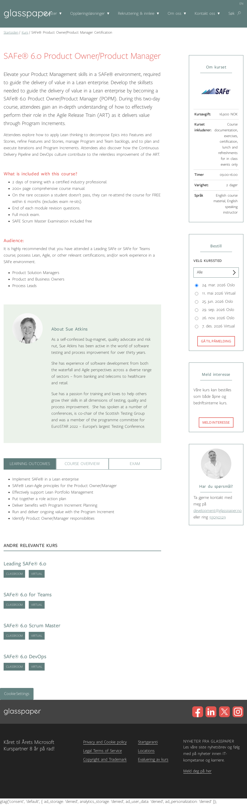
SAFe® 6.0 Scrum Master (32, 625)
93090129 (217, 517)
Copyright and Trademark (105, 759)
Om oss (174, 13)
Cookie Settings (16, 694)
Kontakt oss (205, 13)
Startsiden (11, 32)
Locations (146, 751)
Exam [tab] (135, 464)
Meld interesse (216, 422)
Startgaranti (148, 742)
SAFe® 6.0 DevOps (25, 656)
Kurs (25, 32)
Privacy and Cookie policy (105, 742)
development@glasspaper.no (217, 511)
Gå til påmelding (216, 341)
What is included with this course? (40, 173)
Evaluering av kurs (153, 759)
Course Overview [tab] (82, 464)
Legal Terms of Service (102, 751)
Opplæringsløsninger (87, 13)
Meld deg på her (197, 771)
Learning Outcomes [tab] (30, 464)
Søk (231, 13)
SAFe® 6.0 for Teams (28, 595)
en (241, 3)
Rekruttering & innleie (136, 13)
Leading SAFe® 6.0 (25, 564)
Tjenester (49, 13)
